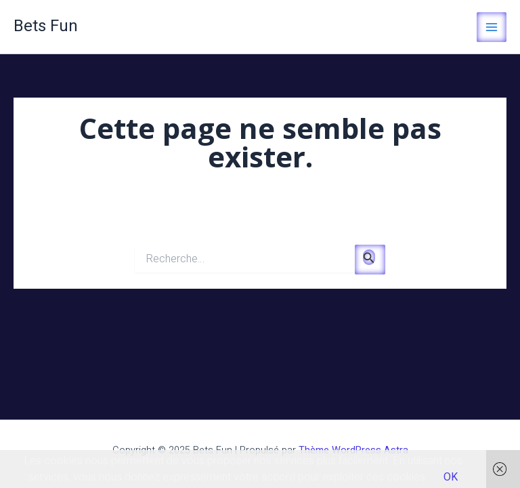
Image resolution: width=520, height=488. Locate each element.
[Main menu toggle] (491, 27)
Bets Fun (46, 26)
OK (450, 477)
